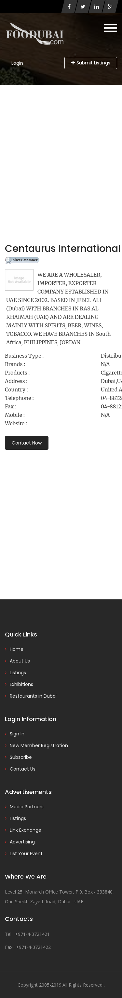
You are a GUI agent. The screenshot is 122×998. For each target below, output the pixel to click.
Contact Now (27, 443)
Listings (18, 672)
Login (17, 63)
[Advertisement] (61, 150)
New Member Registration (39, 745)
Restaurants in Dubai (33, 696)
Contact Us (22, 769)
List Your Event (26, 853)
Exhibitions (21, 684)
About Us (20, 661)
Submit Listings (90, 63)
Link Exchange (25, 830)
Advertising (22, 842)
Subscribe (21, 757)
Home (16, 649)
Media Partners (27, 806)
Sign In (17, 734)
